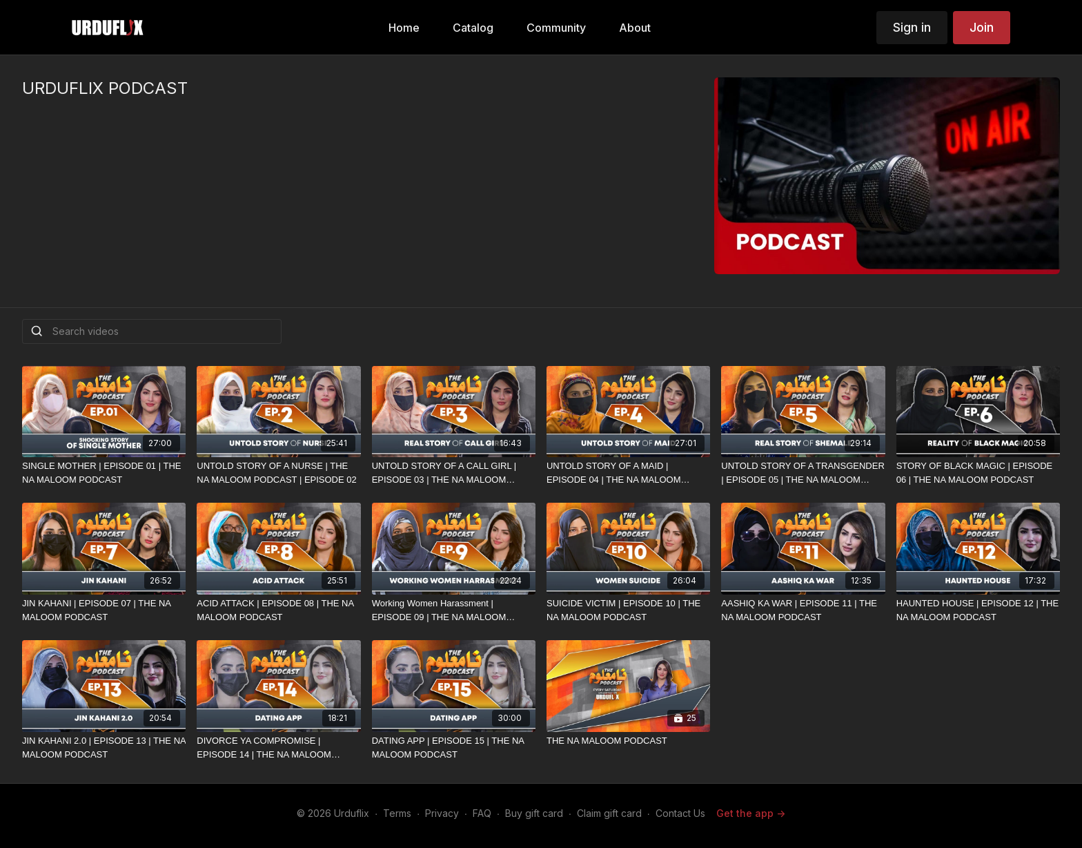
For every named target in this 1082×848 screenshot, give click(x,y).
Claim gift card (609, 813)
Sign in (912, 27)
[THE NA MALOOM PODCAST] (628, 741)
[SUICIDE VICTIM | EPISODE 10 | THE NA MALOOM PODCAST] (628, 610)
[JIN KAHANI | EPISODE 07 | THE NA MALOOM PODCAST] (104, 610)
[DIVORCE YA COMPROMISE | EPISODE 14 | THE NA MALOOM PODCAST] (278, 747)
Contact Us (680, 813)
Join (982, 27)
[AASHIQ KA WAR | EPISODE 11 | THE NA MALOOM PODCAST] (803, 610)
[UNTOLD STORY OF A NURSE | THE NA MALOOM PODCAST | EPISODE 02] (278, 472)
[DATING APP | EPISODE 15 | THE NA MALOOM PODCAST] (453, 747)
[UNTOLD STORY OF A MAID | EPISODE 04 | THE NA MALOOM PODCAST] (628, 472)
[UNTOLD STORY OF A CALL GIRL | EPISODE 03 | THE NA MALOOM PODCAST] (453, 472)
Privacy (442, 813)
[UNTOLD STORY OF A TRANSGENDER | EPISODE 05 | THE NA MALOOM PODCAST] (803, 472)
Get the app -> (750, 813)
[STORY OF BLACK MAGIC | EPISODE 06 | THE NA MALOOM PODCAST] (978, 472)
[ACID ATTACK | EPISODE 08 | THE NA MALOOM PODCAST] (278, 610)
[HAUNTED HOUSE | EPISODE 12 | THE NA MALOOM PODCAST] (978, 610)
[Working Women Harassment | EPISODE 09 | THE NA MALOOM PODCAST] (453, 610)
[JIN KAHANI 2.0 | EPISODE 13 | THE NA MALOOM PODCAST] (104, 747)
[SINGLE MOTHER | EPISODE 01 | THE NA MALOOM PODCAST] (104, 472)
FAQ (482, 813)
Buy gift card (534, 813)
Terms (397, 813)
